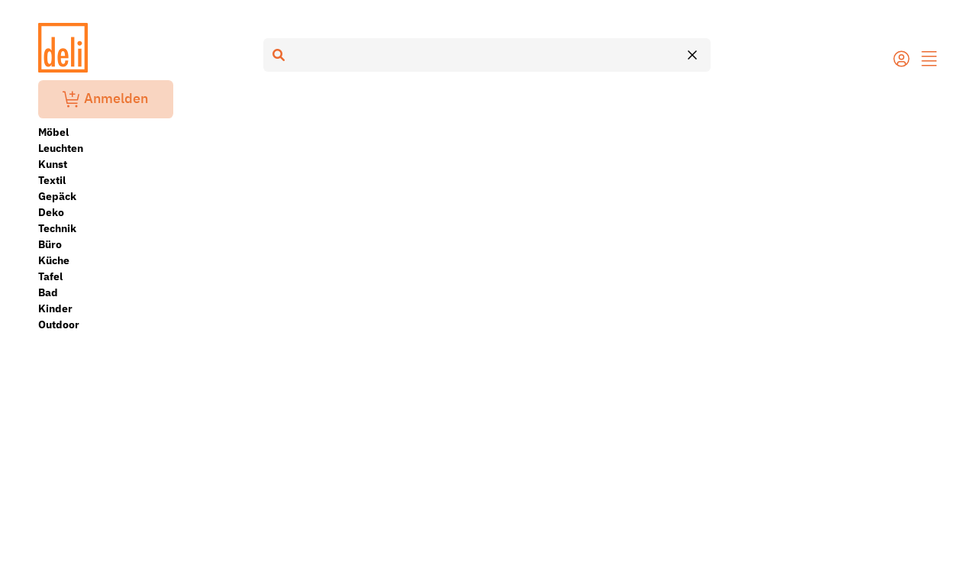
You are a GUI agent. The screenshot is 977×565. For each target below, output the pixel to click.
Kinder (55, 308)
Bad (48, 292)
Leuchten (60, 148)
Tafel (50, 276)
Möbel (53, 132)
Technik (57, 228)
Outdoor (58, 324)
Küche (53, 260)
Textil (52, 180)
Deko (51, 212)
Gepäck (57, 196)
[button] (930, 60)
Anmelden (105, 99)
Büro (50, 244)
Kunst (52, 164)
